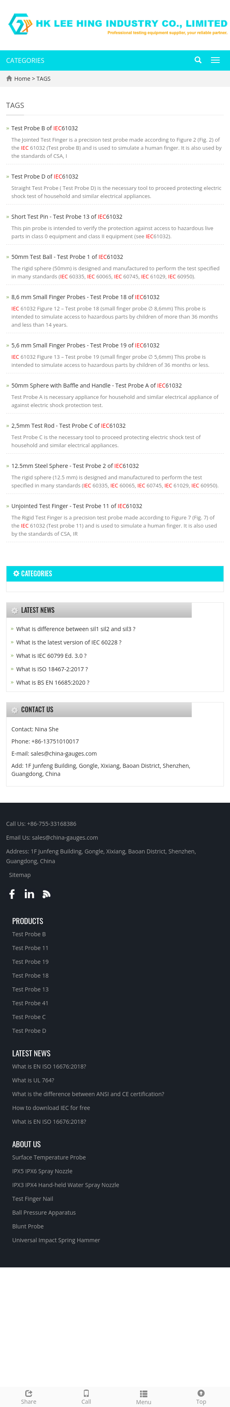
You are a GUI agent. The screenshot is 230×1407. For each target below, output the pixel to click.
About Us (26, 1143)
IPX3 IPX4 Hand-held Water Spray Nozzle (65, 1185)
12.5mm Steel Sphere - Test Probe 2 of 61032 (75, 466)
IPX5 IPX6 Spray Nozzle (42, 1171)
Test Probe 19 (30, 961)
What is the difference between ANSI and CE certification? (88, 1094)
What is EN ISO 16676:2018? (49, 1066)
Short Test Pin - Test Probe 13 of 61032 (67, 216)
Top (201, 1396)
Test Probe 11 (30, 948)
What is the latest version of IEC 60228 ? (68, 642)
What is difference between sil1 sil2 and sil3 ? (75, 629)
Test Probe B (29, 934)
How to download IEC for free (51, 1108)
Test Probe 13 (30, 989)
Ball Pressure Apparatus (44, 1212)
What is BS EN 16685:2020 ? (52, 682)
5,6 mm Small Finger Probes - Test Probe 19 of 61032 (85, 345)
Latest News (31, 1052)
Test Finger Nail (32, 1198)
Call (86, 1396)
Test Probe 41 (30, 1003)
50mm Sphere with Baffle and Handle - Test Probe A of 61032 (96, 385)
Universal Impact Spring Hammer (56, 1240)
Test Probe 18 (30, 975)
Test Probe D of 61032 (45, 176)
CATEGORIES (25, 60)
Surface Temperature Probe (49, 1157)
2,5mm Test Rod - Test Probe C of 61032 (68, 425)
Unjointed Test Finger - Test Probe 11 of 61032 (76, 506)
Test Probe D (29, 1030)
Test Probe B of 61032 (44, 128)
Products (27, 920)
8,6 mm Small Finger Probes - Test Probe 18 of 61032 (85, 297)
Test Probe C (29, 1017)
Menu (144, 1397)
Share (28, 1396)
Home (22, 78)
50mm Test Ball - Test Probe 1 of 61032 (67, 257)
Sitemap (20, 875)
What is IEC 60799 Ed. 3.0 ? (51, 655)
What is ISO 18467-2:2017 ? (52, 669)
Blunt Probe (28, 1226)
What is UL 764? (33, 1080)
